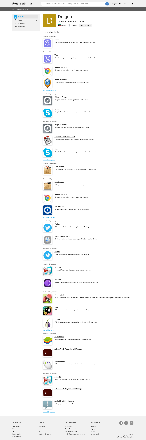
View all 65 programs (49, 90)
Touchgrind (59, 295)
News (14, 429)
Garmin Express (60, 79)
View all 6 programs (49, 330)
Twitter (57, 224)
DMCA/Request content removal (75, 434)
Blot (56, 307)
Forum (41, 429)
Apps (20, 20)
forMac (93, 431)
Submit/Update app (71, 431)
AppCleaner (59, 167)
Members (20, 9)
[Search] (74, 3)
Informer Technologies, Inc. (125, 437)
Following (21, 23)
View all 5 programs (49, 160)
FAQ (40, 431)
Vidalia (57, 319)
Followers (21, 27)
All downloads (95, 434)
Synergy (57, 267)
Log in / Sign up (131, 4)
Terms (14, 431)
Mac (13, 9)
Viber (56, 40)
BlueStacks (59, 337)
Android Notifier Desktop (64, 401)
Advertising (68, 426)
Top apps (94, 429)
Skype (56, 109)
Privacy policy (16, 434)
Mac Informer (59, 206)
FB (126, 423)
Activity (21, 17)
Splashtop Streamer (62, 236)
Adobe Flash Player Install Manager (68, 349)
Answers (93, 426)
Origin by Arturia (60, 97)
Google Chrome (60, 67)
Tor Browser (59, 279)
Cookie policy (16, 436)
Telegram (121, 423)
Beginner (74, 25)
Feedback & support (45, 434)
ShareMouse (59, 361)
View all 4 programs (49, 217)
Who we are (16, 426)
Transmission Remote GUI (64, 137)
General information (71, 429)
